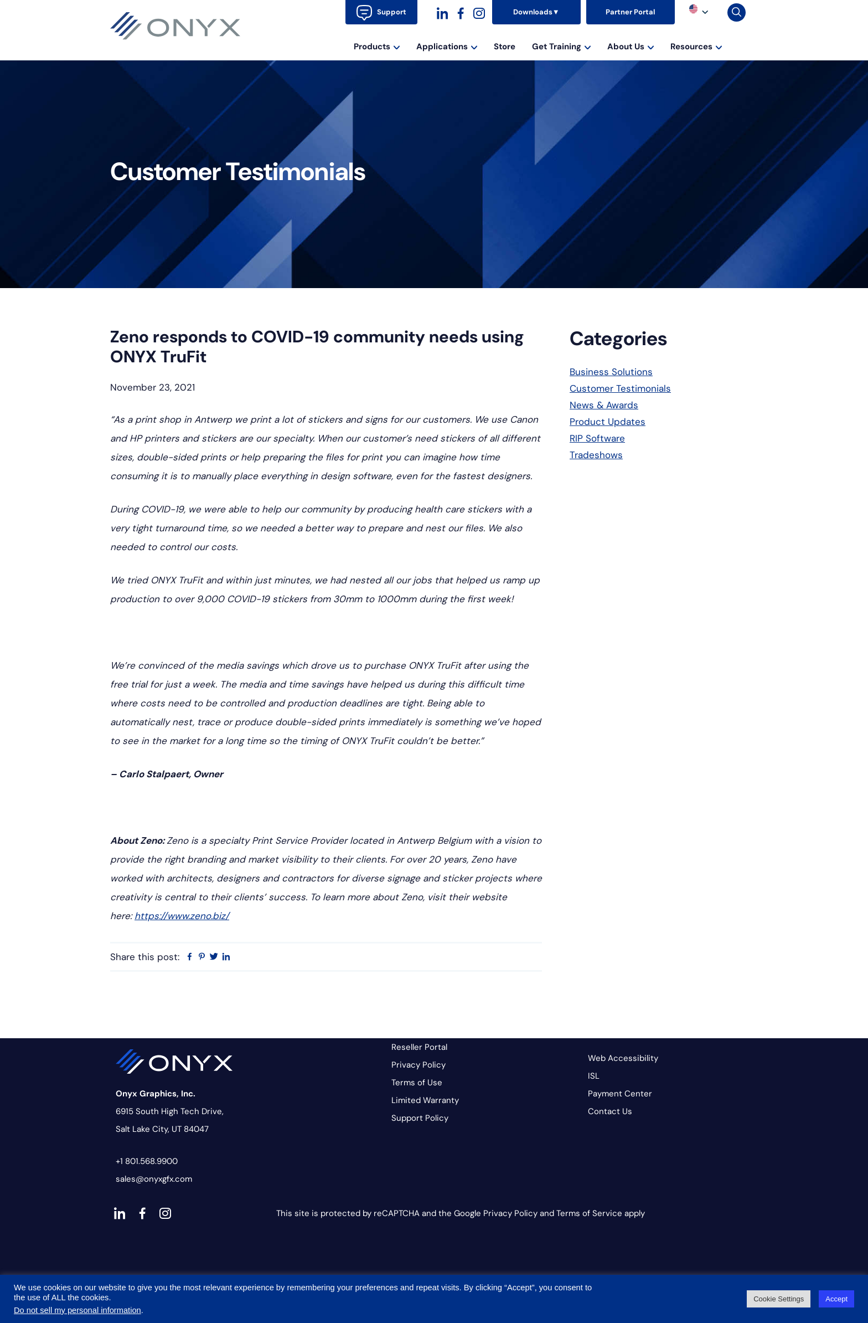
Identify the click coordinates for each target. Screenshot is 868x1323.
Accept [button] (836, 1299)
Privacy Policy (418, 1064)
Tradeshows (596, 455)
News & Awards (604, 405)
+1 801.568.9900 (147, 1161)
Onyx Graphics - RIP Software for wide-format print (175, 26)
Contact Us (610, 1111)
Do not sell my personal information (77, 1310)
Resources (696, 46)
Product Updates (607, 422)
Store (504, 46)
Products (377, 46)
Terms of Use (416, 1082)
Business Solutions (611, 372)
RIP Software (597, 438)
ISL (594, 1075)
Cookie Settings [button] (778, 1299)
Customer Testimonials (620, 388)
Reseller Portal (419, 1047)
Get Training (561, 46)
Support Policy (419, 1118)
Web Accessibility (623, 1058)
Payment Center (620, 1093)
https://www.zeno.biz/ (182, 916)
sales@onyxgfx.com (154, 1178)
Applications (446, 46)
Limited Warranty (425, 1100)
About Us (630, 46)
